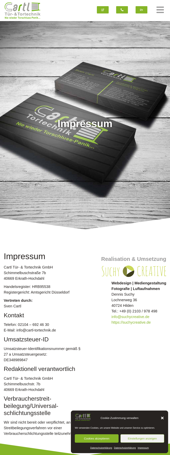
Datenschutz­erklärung (101, 448)
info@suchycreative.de (130, 309)
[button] (162, 418)
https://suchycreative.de (131, 315)
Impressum (143, 448)
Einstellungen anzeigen (142, 438)
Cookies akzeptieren (96, 438)
